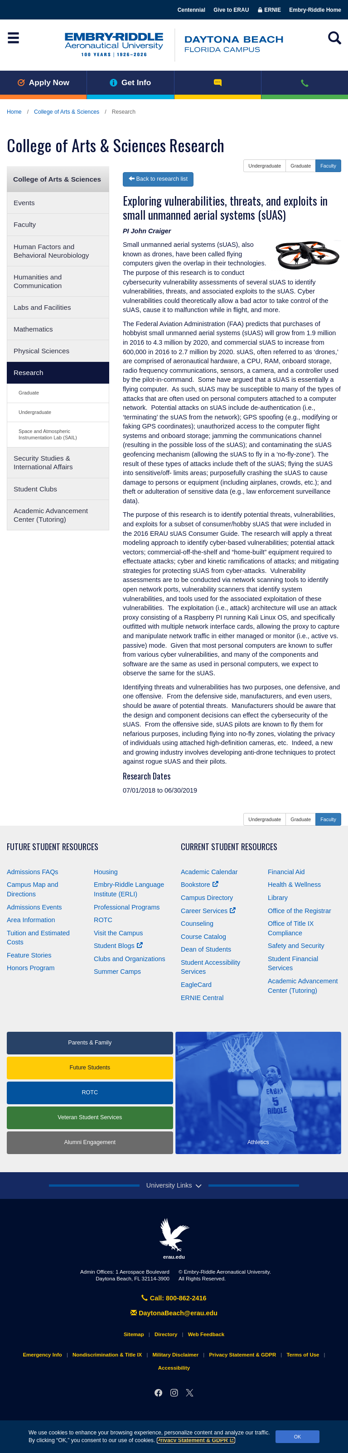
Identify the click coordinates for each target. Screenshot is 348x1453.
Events (24, 203)
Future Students (89, 1067)
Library (278, 897)
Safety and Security (296, 945)
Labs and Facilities (42, 307)
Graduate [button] (300, 165)
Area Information (31, 920)
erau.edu (174, 1239)
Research (28, 372)
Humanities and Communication (38, 281)
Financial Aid (286, 872)
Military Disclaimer (175, 1354)
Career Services (208, 910)
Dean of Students (206, 949)
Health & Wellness (294, 884)
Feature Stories (29, 955)
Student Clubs (35, 489)
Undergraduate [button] (264, 165)
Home (14, 112)
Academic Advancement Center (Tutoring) (51, 515)
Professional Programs (127, 907)
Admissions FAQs (32, 872)
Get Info (130, 82)
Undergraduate (35, 412)
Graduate (29, 392)
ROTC (103, 920)
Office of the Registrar (299, 910)
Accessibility (174, 1368)
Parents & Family (89, 1042)
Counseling (197, 923)
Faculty (25, 224)
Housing (106, 872)
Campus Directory (207, 897)
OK (297, 1436)
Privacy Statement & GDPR (196, 1440)
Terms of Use (302, 1354)
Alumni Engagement (90, 1142)
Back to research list (158, 179)
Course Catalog (203, 936)
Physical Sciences (41, 351)
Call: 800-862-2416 (173, 1298)
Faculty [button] (328, 165)
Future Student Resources (52, 847)
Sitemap (134, 1334)
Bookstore (199, 884)
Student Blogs (118, 945)
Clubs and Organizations (129, 958)
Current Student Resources (229, 847)
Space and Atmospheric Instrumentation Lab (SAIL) (48, 434)
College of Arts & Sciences (66, 112)
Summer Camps (117, 971)
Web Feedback (206, 1334)
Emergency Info (42, 1354)
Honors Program (31, 968)
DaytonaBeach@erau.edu (174, 1313)
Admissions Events (34, 907)
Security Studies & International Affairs (43, 462)
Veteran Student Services (90, 1117)
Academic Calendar (209, 872)
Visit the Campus (118, 933)
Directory (166, 1334)
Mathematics (33, 329)
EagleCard (196, 984)
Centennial (191, 10)
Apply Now (43, 82)
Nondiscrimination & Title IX (107, 1354)
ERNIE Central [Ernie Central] (202, 997)
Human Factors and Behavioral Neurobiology (51, 251)
